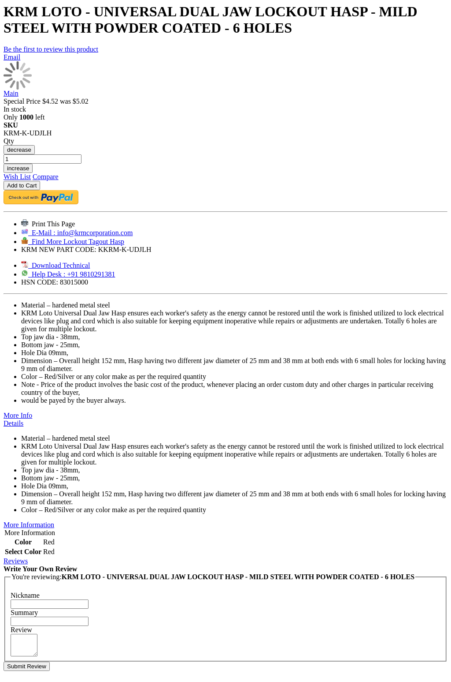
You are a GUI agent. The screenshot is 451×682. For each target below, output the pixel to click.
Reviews (16, 561)
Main (11, 93)
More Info (18, 415)
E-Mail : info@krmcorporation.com (77, 232)
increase (18, 168)
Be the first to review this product (51, 49)
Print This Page (48, 224)
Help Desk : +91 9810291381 (68, 274)
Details (13, 423)
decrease (19, 149)
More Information (29, 524)
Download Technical (55, 265)
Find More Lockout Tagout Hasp (72, 241)
